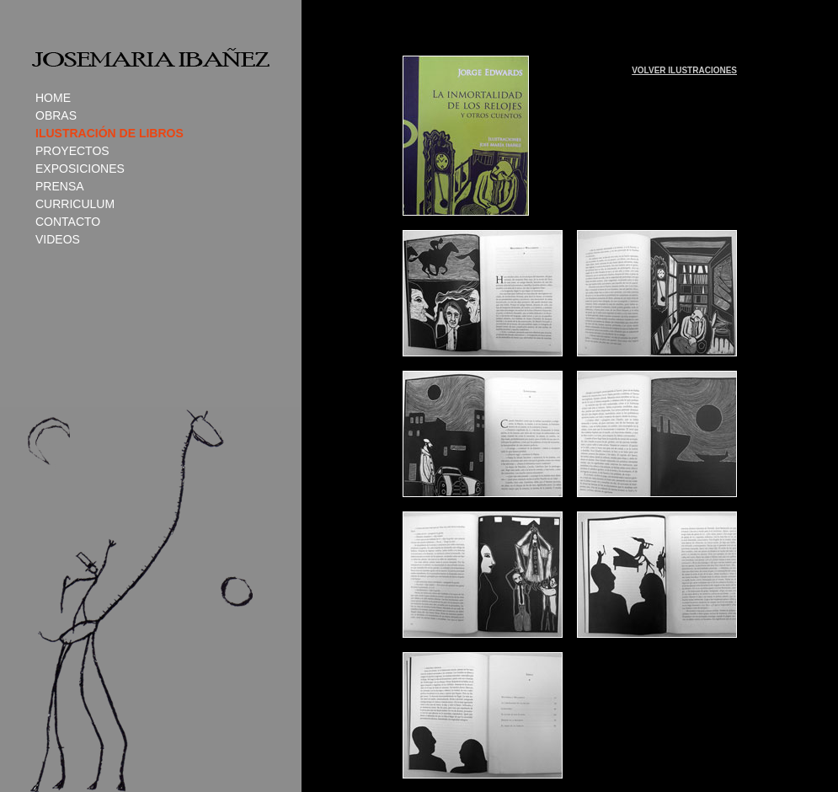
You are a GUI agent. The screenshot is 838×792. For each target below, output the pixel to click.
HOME (53, 97)
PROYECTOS (72, 151)
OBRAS (56, 115)
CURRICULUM (75, 204)
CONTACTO (67, 221)
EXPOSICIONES (80, 168)
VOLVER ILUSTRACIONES (684, 70)
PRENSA (59, 186)
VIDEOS (57, 239)
